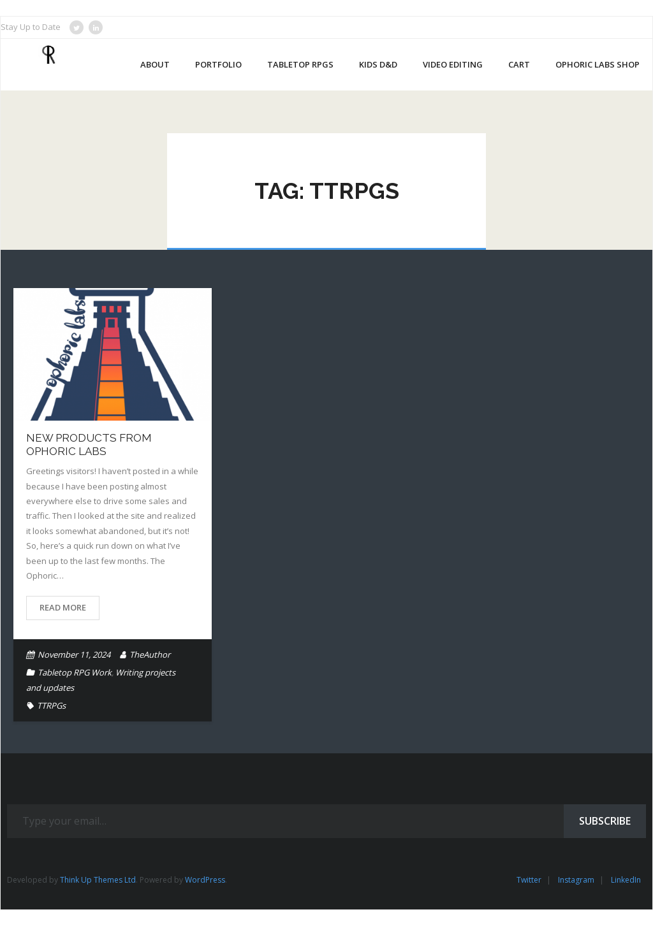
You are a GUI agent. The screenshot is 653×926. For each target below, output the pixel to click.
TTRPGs (51, 705)
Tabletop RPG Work (75, 672)
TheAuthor (149, 654)
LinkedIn (626, 879)
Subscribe (605, 821)
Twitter (529, 879)
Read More (63, 607)
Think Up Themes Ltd (98, 879)
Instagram (576, 879)
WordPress (205, 879)
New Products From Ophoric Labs (89, 444)
